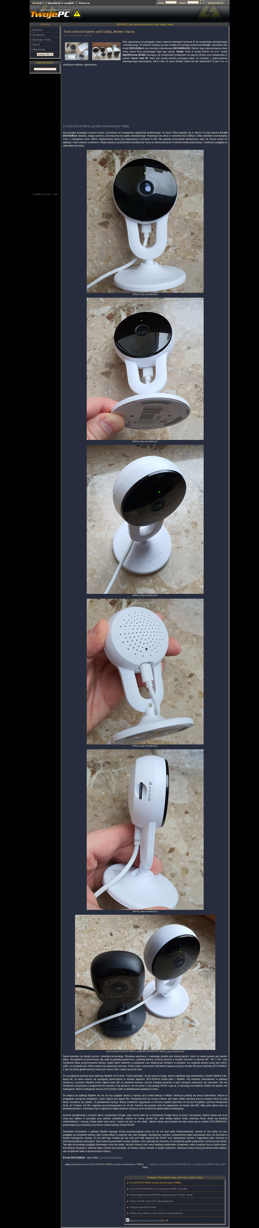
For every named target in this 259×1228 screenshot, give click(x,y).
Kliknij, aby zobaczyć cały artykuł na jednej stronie (156, 1213)
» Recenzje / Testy (41, 39)
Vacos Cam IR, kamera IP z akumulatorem (151, 1201)
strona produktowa (111, 1157)
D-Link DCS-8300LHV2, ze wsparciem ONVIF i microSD (158, 1188)
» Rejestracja (38, 49)
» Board (35, 44)
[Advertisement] (159, 13)
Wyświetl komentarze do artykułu (148, 1220)
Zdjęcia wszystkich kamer (143, 1207)
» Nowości (36, 29)
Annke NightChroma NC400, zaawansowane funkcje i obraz (161, 1195)
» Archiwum (37, 34)
